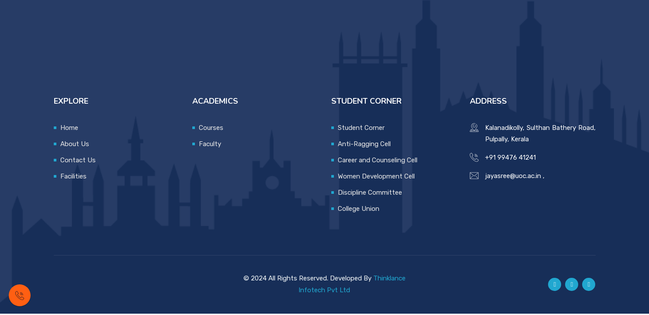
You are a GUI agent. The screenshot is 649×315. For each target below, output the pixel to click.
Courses (211, 128)
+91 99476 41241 (510, 157)
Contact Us (78, 160)
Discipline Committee (370, 192)
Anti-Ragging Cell (364, 144)
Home (69, 128)
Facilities (73, 176)
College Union (358, 209)
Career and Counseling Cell (377, 160)
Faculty (210, 144)
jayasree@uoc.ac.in (513, 176)
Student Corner (361, 128)
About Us (74, 144)
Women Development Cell (376, 176)
